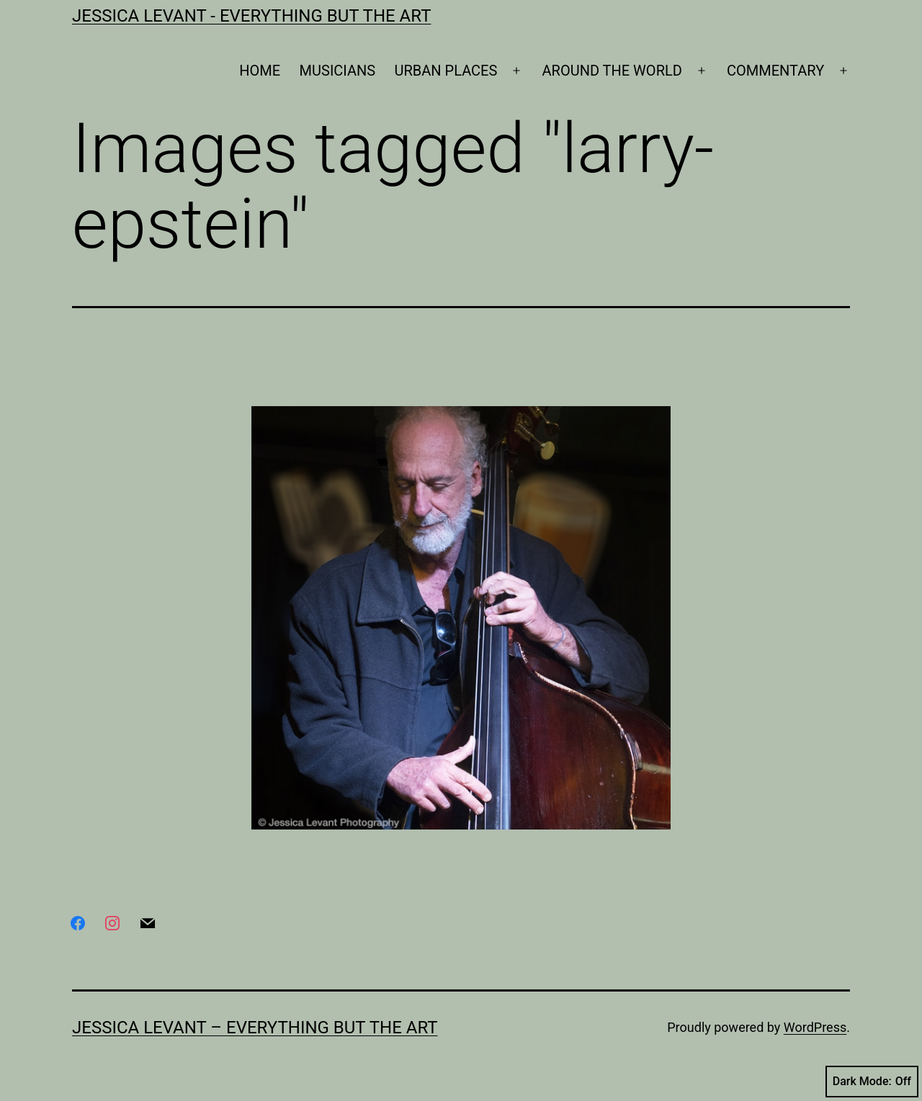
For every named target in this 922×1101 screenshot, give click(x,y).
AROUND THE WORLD (612, 70)
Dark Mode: (872, 1081)
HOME (259, 70)
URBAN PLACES (446, 70)
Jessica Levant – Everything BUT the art (255, 1027)
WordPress (815, 1027)
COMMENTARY (775, 70)
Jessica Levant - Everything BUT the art (251, 16)
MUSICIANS (338, 70)
